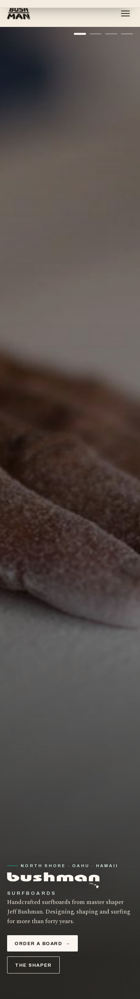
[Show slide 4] (127, 33)
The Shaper (33, 965)
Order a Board (42, 943)
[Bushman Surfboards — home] (19, 13)
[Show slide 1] (80, 34)
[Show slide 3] (111, 33)
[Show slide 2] (96, 33)
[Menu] (125, 13)
